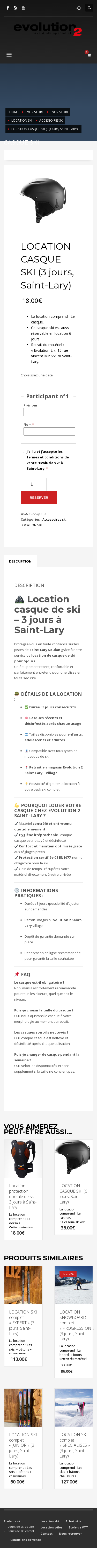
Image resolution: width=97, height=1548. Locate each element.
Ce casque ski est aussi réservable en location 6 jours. (51, 333)
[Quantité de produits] (34, 484)
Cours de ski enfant (21, 1531)
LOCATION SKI (31, 525)
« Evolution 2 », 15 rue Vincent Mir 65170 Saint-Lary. (51, 356)
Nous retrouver (70, 1533)
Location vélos (51, 1527)
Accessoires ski (54, 519)
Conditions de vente (25, 1540)
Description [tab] (20, 561)
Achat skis (73, 1521)
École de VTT (78, 1527)
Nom (29, 424)
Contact (47, 1533)
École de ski (12, 1521)
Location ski (50, 1521)
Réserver (39, 498)
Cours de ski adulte (21, 1526)
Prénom (30, 405)
